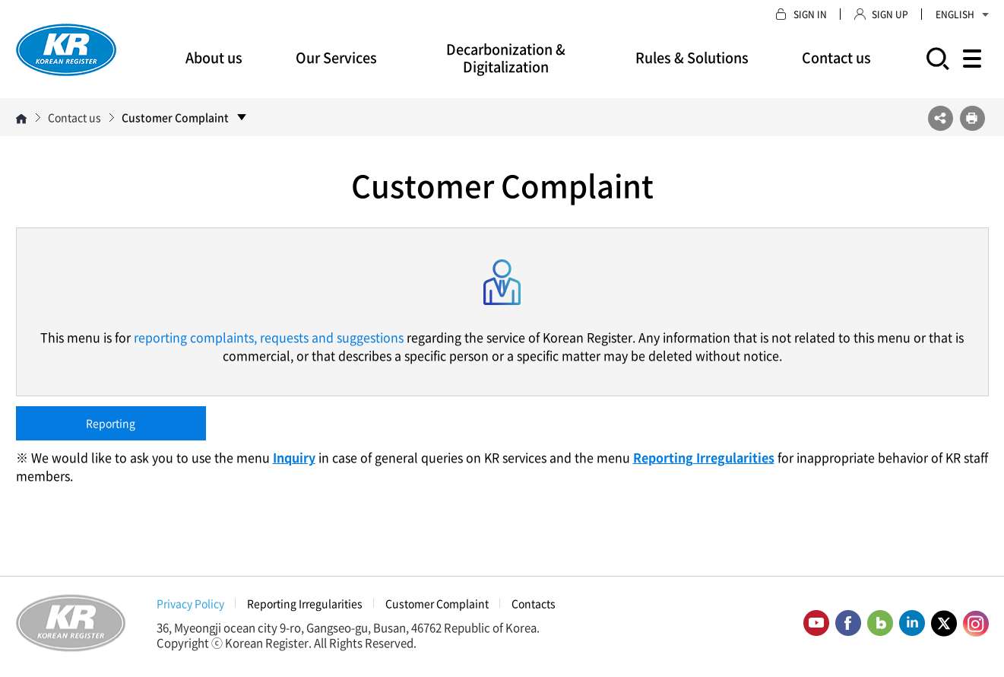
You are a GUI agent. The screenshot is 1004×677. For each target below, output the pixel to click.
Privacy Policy (190, 603)
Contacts (534, 603)
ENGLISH (962, 14)
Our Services (336, 57)
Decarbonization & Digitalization (505, 58)
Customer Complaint (437, 603)
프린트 (972, 118)
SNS (940, 118)
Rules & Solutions (692, 57)
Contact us (836, 57)
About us (213, 57)
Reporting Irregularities (305, 603)
